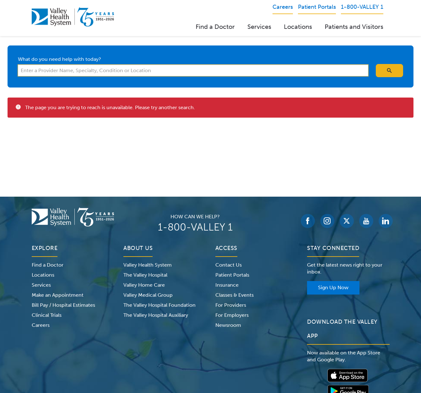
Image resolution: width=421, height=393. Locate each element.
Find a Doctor (215, 26)
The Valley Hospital (145, 275)
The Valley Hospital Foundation (159, 305)
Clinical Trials (47, 315)
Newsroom (228, 325)
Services (259, 26)
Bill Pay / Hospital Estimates (63, 305)
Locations (298, 26)
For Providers (230, 305)
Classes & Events (234, 295)
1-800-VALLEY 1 (195, 227)
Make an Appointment (58, 295)
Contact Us (228, 265)
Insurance (227, 285)
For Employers (232, 315)
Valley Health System (147, 265)
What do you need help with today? (59, 59)
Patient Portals (232, 275)
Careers (41, 325)
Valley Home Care (144, 285)
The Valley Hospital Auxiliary (155, 315)
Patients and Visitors (354, 26)
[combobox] (193, 70)
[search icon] (389, 70)
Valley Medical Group (148, 295)
